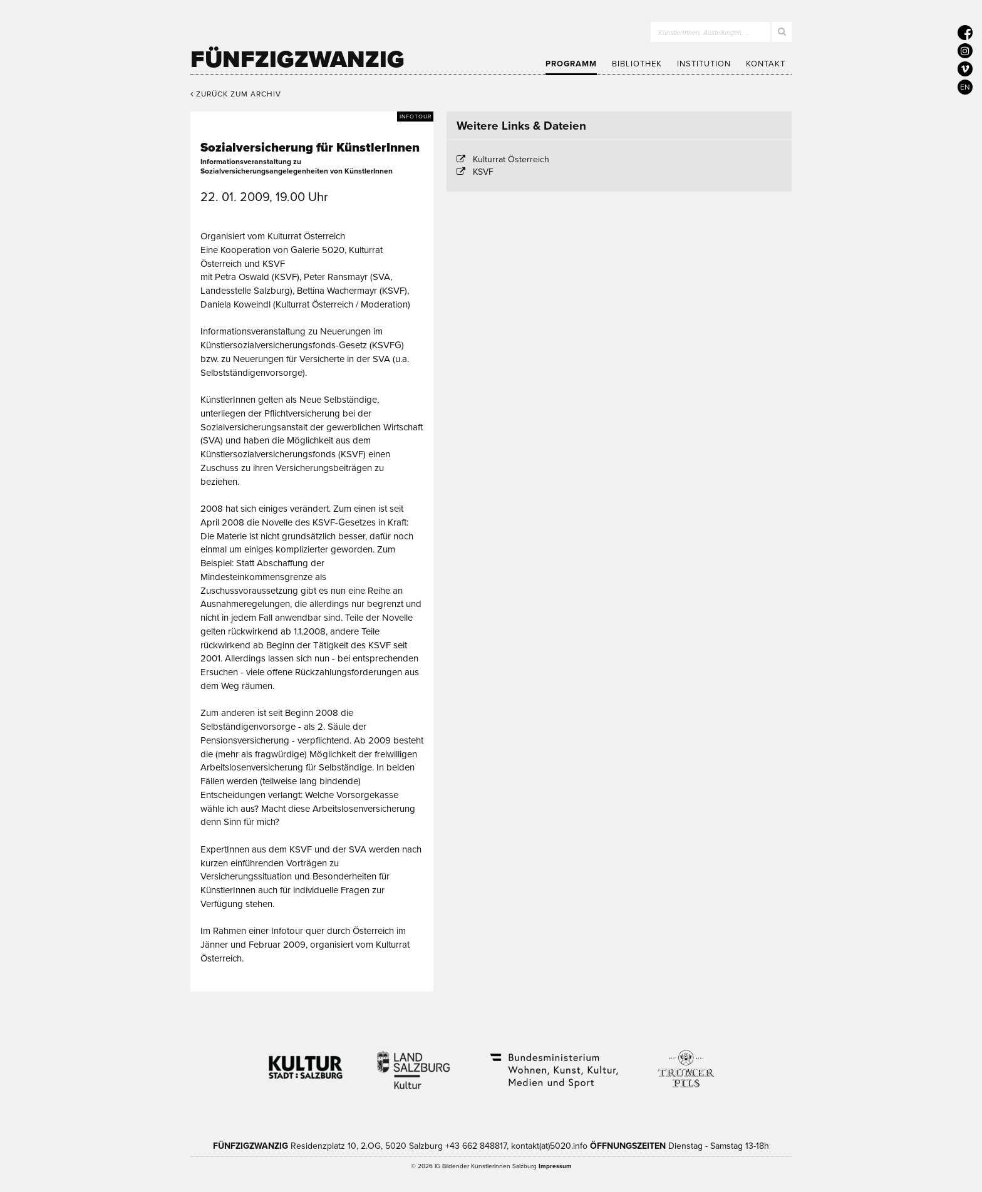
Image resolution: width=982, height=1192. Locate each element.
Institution (704, 64)
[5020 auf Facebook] (965, 32)
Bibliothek (637, 64)
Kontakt (765, 64)
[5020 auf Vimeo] (965, 68)
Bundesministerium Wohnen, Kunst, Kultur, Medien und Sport (553, 1062)
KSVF (483, 172)
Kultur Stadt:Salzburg (305, 1062)
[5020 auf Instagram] (965, 50)
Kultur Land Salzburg (413, 1062)
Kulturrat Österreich (511, 159)
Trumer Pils (685, 1062)
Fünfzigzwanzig (297, 59)
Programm (571, 64)
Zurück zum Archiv (235, 94)
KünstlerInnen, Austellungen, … (704, 33)
